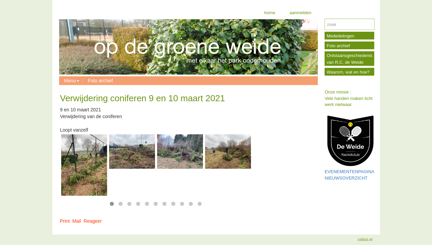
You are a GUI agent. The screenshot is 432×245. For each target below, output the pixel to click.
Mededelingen (340, 35)
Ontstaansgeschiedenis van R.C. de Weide (349, 59)
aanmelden (299, 12)
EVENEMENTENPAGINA (349, 171)
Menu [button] (71, 80)
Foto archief (100, 80)
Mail (76, 221)
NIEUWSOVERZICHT (346, 178)
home (269, 12)
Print (65, 221)
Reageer (93, 221)
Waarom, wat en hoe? (348, 72)
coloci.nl (365, 239)
